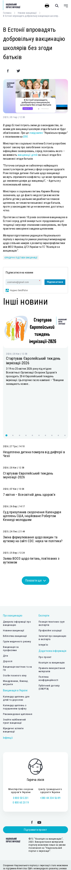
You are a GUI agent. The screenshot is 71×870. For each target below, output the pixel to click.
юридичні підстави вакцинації (21, 257)
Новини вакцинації (27, 13)
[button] (6, 404)
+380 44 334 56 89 (50, 767)
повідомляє (36, 133)
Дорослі (7, 630)
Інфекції (8, 706)
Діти (5, 624)
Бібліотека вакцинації (15, 605)
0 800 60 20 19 (21, 771)
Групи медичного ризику (17, 610)
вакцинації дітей (27, 155)
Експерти (44, 584)
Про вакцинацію (13, 584)
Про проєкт (45, 626)
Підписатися (55, 282)
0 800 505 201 (21, 767)
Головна (7, 13)
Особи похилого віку (15, 644)
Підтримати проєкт (35, 798)
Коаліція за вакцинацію (52, 631)
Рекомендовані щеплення (17, 683)
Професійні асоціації (50, 599)
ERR (25, 136)
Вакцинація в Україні (15, 659)
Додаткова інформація (52, 620)
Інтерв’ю (43, 613)
